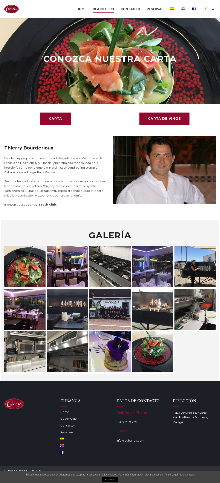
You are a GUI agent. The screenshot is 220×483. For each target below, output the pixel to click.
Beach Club (103, 9)
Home (81, 9)
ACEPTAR (109, 479)
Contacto (130, 9)
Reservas (155, 9)
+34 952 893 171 (126, 422)
